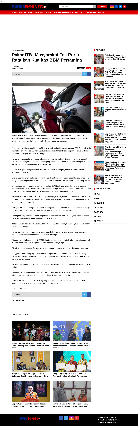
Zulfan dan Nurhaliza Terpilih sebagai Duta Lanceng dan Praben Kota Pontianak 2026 (30, 345)
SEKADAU (22, 12)
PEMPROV (98, 221)
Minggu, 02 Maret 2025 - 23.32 (20, 68)
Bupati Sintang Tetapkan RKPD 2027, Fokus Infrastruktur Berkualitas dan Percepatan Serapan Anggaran (115, 138)
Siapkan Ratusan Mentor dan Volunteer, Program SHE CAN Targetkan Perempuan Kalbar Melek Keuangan (115, 72)
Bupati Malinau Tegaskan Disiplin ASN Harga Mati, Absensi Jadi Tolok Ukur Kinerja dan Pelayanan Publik (115, 166)
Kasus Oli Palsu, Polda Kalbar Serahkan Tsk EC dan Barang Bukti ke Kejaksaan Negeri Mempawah (115, 179)
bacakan (81, 68)
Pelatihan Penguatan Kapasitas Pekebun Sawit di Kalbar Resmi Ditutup (115, 57)
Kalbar (97, 198)
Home (14, 50)
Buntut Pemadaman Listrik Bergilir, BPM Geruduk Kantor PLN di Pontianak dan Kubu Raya (115, 124)
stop (88, 68)
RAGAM (75, 12)
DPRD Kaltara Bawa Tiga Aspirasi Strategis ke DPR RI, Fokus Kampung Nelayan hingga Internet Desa (115, 98)
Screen (102, 6)
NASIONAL (39, 12)
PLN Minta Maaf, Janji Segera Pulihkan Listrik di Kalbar (115, 110)
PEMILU (97, 216)
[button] (124, 11)
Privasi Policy (111, 417)
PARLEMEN (66, 12)
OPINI (82, 12)
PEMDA (31, 12)
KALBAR (48, 12)
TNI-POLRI (57, 12)
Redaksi (101, 417)
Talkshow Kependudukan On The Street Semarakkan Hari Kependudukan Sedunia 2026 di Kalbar (71, 345)
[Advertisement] (69, 32)
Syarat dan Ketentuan (107, 420)
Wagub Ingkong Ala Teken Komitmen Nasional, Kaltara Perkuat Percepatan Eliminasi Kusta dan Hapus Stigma (70, 376)
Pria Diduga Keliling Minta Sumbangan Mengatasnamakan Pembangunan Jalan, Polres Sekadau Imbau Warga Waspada (115, 152)
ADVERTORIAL (91, 12)
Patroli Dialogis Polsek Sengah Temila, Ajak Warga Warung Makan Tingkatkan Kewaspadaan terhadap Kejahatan (70, 406)
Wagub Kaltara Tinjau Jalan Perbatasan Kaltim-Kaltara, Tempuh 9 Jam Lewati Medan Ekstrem (115, 84)
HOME (14, 12)
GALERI (101, 12)
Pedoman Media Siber (107, 422)
